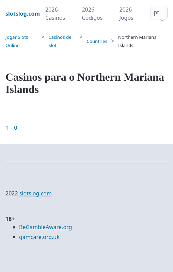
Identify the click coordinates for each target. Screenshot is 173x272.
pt (156, 12)
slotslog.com (35, 193)
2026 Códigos (92, 13)
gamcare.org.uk (39, 237)
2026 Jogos (126, 13)
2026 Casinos (55, 13)
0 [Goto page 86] (15, 127)
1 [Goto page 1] (7, 127)
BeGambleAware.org (45, 227)
